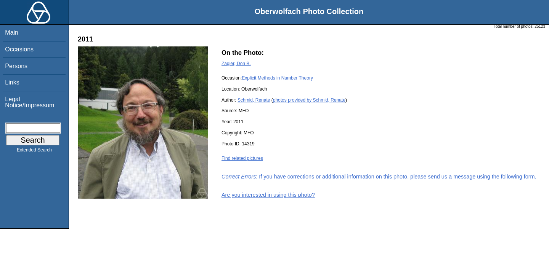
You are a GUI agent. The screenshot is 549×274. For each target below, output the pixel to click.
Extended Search (34, 151)
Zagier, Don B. (236, 63)
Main (11, 32)
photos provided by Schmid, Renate (309, 100)
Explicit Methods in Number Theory (277, 78)
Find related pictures (242, 158)
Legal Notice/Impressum (29, 102)
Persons (16, 66)
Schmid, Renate (254, 100)
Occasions (19, 49)
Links (12, 82)
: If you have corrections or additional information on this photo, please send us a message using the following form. (379, 177)
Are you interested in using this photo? (268, 195)
